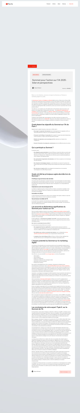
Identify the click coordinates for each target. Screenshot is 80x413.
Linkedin (49, 290)
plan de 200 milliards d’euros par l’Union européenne (58, 265)
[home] (9, 4)
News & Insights (36, 74)
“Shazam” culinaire (52, 111)
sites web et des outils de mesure (46, 292)
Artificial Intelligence (47, 74)
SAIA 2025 (47, 118)
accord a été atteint (66, 300)
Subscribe (71, 3)
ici (40, 115)
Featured (48, 3)
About (59, 3)
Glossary (64, 3)
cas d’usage (46, 249)
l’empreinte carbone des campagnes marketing (60, 291)
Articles (54, 3)
